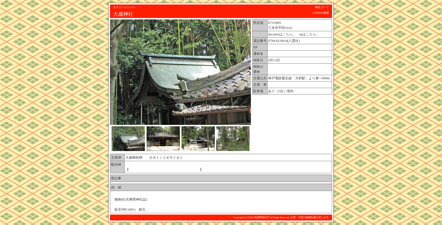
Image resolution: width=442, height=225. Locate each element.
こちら (287, 34)
